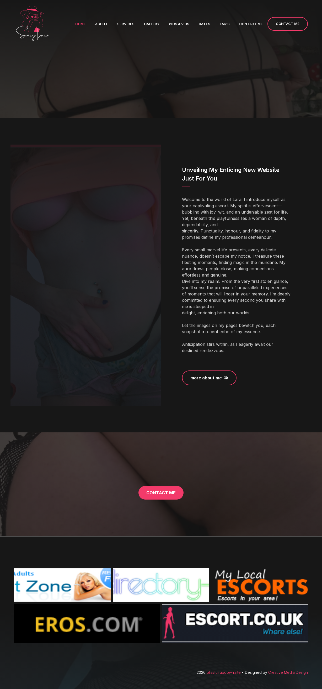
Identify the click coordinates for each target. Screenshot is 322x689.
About (101, 24)
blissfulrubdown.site (224, 672)
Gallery (151, 24)
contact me (161, 492)
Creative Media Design (288, 672)
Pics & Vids (179, 24)
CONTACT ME (287, 24)
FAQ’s (225, 24)
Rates (204, 24)
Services (126, 24)
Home (80, 24)
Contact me (251, 24)
